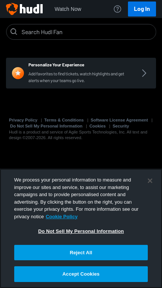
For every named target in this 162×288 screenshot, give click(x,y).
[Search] (87, 31)
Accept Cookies (81, 274)
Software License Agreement (119, 120)
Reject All (81, 252)
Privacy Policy (23, 120)
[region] (81, 228)
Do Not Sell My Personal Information (46, 126)
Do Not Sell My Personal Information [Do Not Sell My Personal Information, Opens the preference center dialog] (81, 231)
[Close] (150, 180)
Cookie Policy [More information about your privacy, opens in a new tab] (61, 216)
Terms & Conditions (63, 120)
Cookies (97, 126)
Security (121, 126)
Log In (142, 9)
